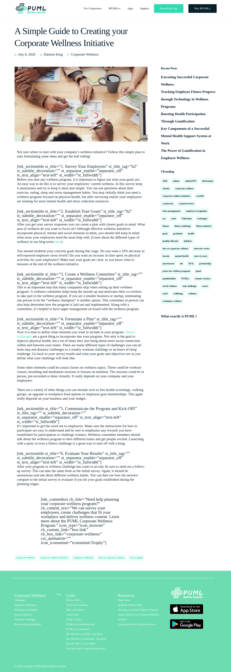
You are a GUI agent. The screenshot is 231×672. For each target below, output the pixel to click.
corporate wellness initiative (54, 557)
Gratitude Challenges (25, 619)
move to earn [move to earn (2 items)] (200, 256)
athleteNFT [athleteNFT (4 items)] (190, 181)
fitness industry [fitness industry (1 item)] (204, 226)
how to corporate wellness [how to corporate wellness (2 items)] (175, 248)
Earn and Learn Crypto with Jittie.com (85, 648)
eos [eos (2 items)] (164, 218)
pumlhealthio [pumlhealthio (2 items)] (169, 278)
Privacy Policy (73, 600)
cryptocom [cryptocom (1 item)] (168, 203)
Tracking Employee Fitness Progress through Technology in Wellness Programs (188, 99)
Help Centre (124, 600)
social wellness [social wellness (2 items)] (170, 286)
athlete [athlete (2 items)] (176, 181)
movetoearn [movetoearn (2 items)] (168, 263)
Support (144, 8)
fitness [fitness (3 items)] (166, 226)
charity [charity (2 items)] (166, 188)
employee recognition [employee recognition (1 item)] (196, 211)
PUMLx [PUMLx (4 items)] (185, 278)
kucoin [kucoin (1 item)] (166, 256)
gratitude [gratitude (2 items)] (177, 233)
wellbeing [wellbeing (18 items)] (178, 293)
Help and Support (75, 609)
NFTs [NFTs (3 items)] (191, 263)
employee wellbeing (83, 557)
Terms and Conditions (77, 605)
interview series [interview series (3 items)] (201, 248)
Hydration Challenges (25, 605)
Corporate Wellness (85, 54)
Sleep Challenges (23, 614)
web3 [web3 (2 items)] (165, 293)
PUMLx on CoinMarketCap (80, 624)
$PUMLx (114, 8)
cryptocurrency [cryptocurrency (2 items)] (186, 203)
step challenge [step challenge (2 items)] (189, 286)
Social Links (72, 614)
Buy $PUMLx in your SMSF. (81, 643)
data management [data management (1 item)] (171, 211)
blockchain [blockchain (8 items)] (207, 181)
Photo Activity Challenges (28, 624)
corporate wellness (25, 557)
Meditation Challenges (26, 609)
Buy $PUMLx (202, 8)
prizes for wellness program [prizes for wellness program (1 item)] (176, 271)
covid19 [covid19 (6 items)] (200, 196)
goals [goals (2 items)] (165, 233)
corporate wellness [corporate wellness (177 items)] (184, 188)
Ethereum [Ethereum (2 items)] (187, 218)
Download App (168, 8)
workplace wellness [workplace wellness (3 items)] (172, 301)
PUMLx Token (73, 619)
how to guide (136, 557)
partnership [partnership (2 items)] (205, 263)
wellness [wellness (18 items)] (192, 293)
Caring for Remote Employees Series (136, 624)
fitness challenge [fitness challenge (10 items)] (183, 226)
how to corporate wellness (111, 557)
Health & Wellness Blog (130, 605)
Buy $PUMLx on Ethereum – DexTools (86, 638)
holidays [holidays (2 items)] (188, 241)
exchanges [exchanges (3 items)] (202, 218)
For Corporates (92, 8)
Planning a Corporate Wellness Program (138, 609)
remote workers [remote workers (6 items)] (203, 278)
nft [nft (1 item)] (181, 263)
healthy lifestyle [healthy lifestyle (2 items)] (170, 241)
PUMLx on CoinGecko (78, 629)
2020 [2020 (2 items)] (165, 181)
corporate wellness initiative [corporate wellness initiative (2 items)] (176, 196)
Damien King (53, 54)
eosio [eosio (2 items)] (173, 218)
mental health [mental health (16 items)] (182, 256)
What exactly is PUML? (179, 316)
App (129, 8)
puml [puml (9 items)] (198, 271)
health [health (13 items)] (191, 233)
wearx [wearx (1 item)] (205, 286)
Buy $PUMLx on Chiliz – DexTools (84, 634)
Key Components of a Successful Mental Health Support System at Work (186, 136)
